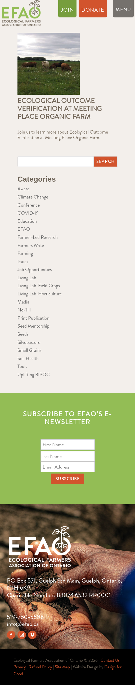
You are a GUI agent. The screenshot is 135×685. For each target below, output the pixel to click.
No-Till (24, 309)
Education (27, 221)
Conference (28, 205)
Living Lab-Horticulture (39, 293)
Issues (22, 261)
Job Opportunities (34, 269)
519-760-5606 (25, 617)
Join (67, 11)
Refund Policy (40, 667)
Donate (92, 11)
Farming (25, 253)
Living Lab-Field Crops (38, 285)
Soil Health (28, 358)
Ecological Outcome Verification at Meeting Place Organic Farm (59, 108)
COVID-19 (28, 213)
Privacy (20, 667)
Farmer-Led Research (37, 237)
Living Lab (26, 277)
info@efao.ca (23, 624)
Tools (22, 366)
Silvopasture (28, 342)
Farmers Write (30, 245)
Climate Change (32, 196)
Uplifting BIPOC (33, 374)
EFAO (23, 229)
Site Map (62, 667)
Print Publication (33, 318)
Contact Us (110, 660)
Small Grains (29, 350)
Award (23, 188)
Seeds (22, 334)
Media (23, 302)
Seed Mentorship (33, 326)
